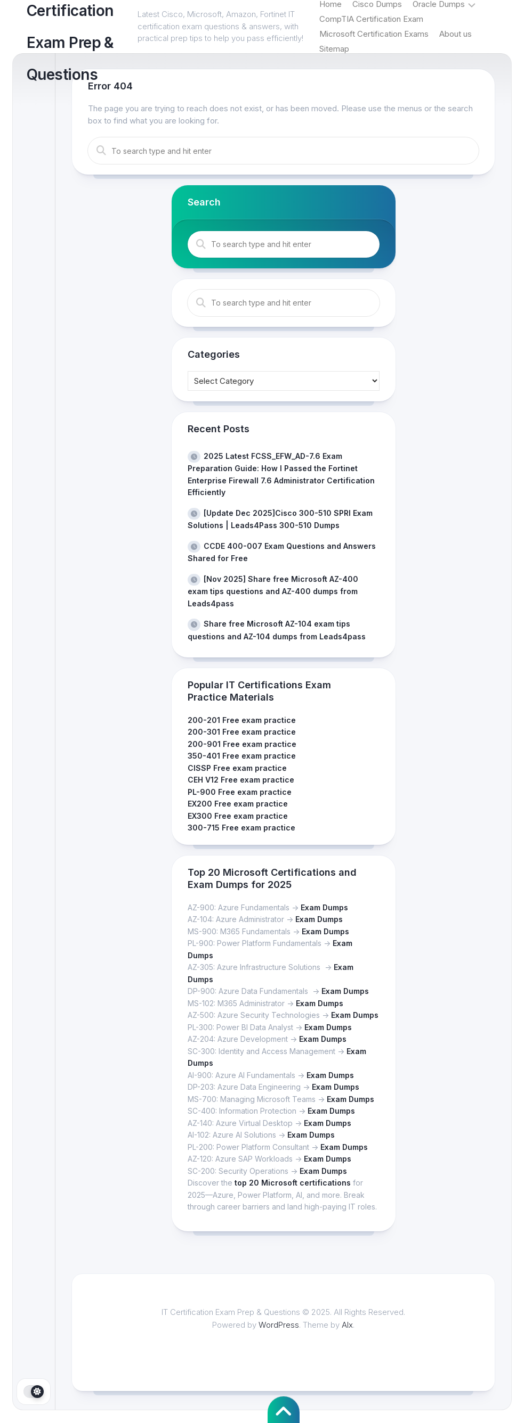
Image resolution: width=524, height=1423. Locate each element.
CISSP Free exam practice (237, 767)
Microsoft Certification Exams (374, 34)
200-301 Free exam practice (242, 731)
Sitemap (334, 49)
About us (455, 34)
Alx (347, 1325)
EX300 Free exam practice (238, 815)
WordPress (279, 1325)
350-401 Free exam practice (242, 755)
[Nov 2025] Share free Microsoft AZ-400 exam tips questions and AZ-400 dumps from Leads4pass (273, 591)
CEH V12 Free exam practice (241, 779)
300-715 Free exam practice (241, 827)
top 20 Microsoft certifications (293, 1182)
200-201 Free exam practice (242, 720)
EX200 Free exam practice (238, 803)
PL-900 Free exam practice (240, 791)
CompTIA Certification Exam (371, 19)
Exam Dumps (324, 907)
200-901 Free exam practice (242, 743)
